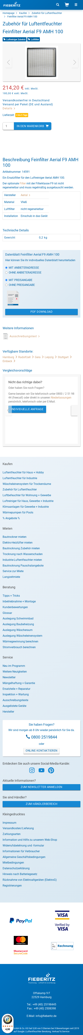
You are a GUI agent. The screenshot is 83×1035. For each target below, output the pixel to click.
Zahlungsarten (12, 834)
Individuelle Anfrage (27, 409)
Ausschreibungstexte (15, 700)
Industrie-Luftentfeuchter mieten (22, 559)
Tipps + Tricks (11, 595)
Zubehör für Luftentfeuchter (47, 13)
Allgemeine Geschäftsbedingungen (24, 857)
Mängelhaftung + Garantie (19, 683)
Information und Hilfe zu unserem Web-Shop (30, 839)
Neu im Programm (14, 665)
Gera (40, 357)
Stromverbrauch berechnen (19, 647)
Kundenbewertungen (15, 607)
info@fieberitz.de (46, 1016)
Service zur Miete (13, 571)
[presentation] (8, 62)
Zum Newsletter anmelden (41, 787)
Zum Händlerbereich (41, 804)
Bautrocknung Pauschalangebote (23, 565)
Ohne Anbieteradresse (23, 272)
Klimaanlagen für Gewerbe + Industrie (26, 506)
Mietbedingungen (13, 862)
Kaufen (23, 13)
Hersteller (8, 711)
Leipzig (51, 357)
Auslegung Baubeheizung (18, 624)
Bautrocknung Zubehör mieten (21, 548)
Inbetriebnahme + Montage (19, 601)
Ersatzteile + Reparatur (16, 688)
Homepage (8, 13)
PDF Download (41, 311)
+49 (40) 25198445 (44, 1004)
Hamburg (10, 357)
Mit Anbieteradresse (22, 267)
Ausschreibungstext (25, 336)
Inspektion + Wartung (16, 694)
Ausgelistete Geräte (14, 706)
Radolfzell (26, 357)
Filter (23, 183)
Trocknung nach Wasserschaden (23, 554)
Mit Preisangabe (18, 280)
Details (9, 108)
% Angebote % (11, 518)
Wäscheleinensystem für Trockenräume (27, 484)
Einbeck (9, 361)
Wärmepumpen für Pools (18, 512)
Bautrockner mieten (14, 536)
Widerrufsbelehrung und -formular (23, 845)
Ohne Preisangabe (20, 285)
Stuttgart (65, 357)
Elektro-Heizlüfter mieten (18, 542)
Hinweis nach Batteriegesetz (20, 874)
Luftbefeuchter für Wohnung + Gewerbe (27, 495)
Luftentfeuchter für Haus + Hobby (23, 472)
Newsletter (9, 677)
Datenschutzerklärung (16, 868)
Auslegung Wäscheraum (18, 630)
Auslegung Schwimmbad (18, 618)
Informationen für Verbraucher (21, 851)
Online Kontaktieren (41, 750)
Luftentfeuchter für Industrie (20, 478)
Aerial (25, 195)
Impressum (9, 822)
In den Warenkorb (33, 126)
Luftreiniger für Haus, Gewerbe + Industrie (28, 501)
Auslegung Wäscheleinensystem (22, 635)
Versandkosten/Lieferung (18, 828)
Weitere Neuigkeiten (15, 671)
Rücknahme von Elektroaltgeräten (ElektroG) (30, 879)
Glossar (7, 613)
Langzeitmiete (11, 577)
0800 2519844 (44, 737)
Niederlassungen (61, 397)
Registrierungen (12, 885)
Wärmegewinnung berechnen (20, 641)
